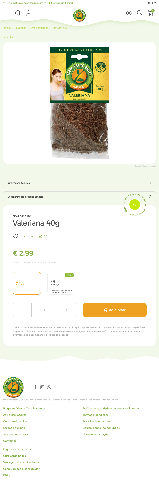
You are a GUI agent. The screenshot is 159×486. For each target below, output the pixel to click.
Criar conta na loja (15, 456)
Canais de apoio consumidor (21, 469)
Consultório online (15, 421)
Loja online (20, 27)
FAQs (6, 475)
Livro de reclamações (96, 434)
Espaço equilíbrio (14, 428)
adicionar (115, 310)
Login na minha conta (17, 449)
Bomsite (114, 400)
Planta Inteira (59, 27)
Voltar (8, 37)
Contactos (9, 441)
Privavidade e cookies (96, 421)
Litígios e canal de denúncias (101, 428)
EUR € (151, 3)
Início (7, 27)
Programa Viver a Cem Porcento (24, 408)
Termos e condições (95, 415)
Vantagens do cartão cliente (21, 462)
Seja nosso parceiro (15, 434)
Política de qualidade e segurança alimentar (111, 408)
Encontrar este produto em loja (25, 196)
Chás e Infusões (39, 27)
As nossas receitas (14, 415)
